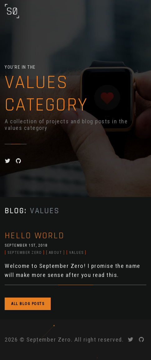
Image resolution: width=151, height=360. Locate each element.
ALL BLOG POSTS (27, 304)
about (55, 252)
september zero (24, 252)
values (76, 252)
